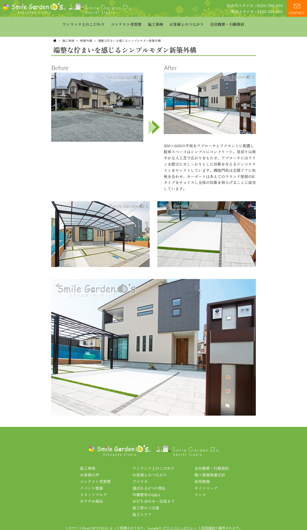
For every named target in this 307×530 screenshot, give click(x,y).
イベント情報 (91, 479)
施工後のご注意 (145, 499)
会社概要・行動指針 (227, 22)
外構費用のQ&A (146, 486)
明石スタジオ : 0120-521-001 (257, 11)
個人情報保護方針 (209, 466)
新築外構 (86, 32)
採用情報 (202, 472)
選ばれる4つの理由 (148, 479)
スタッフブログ (93, 486)
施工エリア (142, 505)
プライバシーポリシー (180, 519)
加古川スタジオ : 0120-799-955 (255, 5)
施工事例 (155, 22)
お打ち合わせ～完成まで (153, 492)
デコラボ (140, 472)
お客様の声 (89, 466)
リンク (200, 486)
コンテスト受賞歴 (126, 22)
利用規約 (208, 519)
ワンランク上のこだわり (83, 22)
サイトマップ (205, 479)
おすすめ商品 (91, 492)
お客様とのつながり (186, 22)
